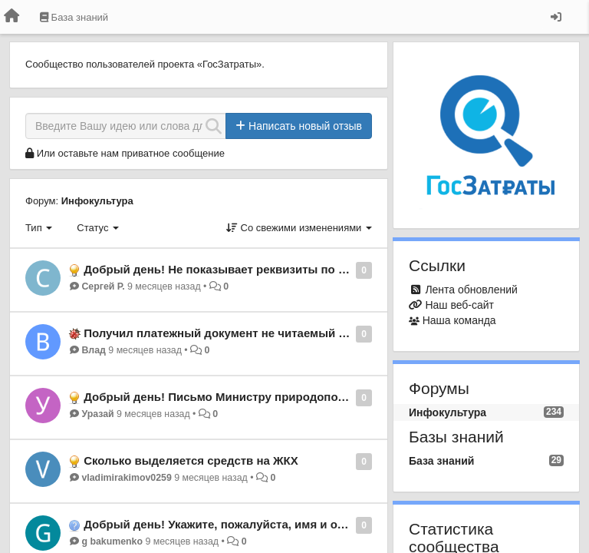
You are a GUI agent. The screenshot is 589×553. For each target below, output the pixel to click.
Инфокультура (97, 201)
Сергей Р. (102, 286)
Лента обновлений (471, 289)
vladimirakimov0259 (126, 477)
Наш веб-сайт (459, 305)
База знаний (441, 461)
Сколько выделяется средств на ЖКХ (191, 460)
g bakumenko (112, 541)
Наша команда (459, 320)
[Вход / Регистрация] (556, 17)
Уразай (97, 414)
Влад (93, 350)
